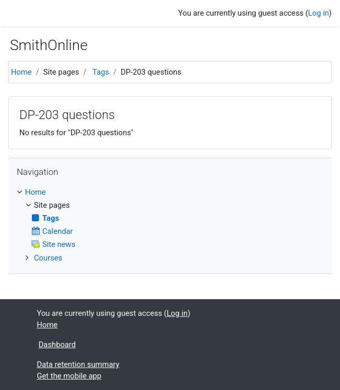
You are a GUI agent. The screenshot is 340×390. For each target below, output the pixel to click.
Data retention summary (78, 364)
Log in (318, 13)
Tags (100, 72)
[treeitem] (170, 192)
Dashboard (57, 344)
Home (21, 72)
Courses (48, 258)
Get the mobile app (69, 376)
